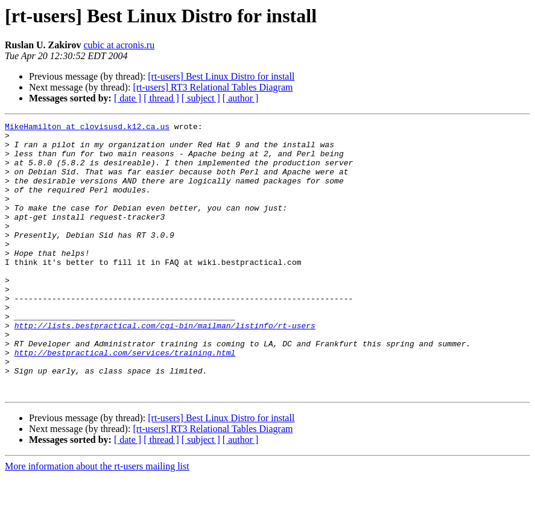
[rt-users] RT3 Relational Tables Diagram (213, 87)
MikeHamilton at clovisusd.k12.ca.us (87, 127)
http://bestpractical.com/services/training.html (125, 399)
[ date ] (127, 98)
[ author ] (241, 98)
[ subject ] (201, 98)
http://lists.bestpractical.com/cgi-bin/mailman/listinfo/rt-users (164, 366)
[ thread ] (161, 98)
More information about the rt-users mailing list (97, 520)
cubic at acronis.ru (118, 45)
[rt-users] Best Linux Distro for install (221, 76)
